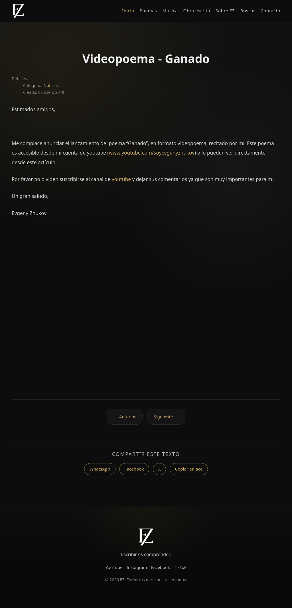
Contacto (270, 10)
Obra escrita (196, 10)
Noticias (51, 85)
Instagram (137, 567)
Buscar (247, 10)
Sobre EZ (225, 10)
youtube (121, 179)
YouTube (114, 567)
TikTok (180, 567)
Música (170, 10)
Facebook (134, 469)
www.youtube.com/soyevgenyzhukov (151, 152)
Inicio (128, 10)
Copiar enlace (189, 469)
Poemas (148, 10)
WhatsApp (99, 469)
